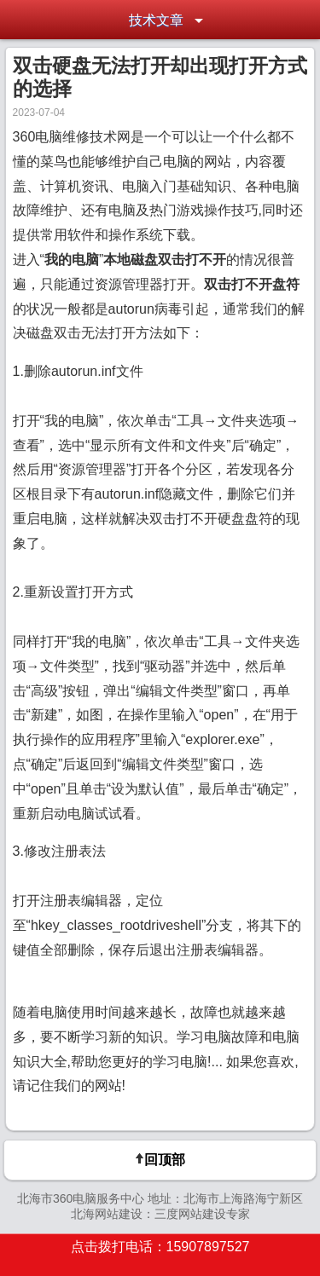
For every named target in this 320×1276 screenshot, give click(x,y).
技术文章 (156, 20)
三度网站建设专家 (202, 1214)
